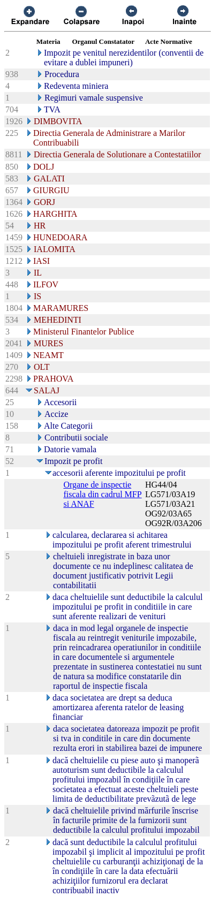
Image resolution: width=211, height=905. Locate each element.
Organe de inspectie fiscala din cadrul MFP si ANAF (102, 494)
